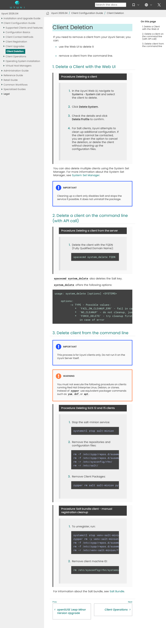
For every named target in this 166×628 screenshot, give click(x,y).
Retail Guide (11, 80)
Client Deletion (15, 51)
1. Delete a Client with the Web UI (151, 28)
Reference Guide (13, 75)
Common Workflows (16, 85)
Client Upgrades (15, 46)
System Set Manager (86, 175)
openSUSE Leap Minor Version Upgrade (71, 611)
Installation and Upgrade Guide (22, 18)
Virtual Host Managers (18, 66)
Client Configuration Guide (19, 23)
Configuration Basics (18, 32)
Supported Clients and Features (24, 28)
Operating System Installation (23, 61)
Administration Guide (16, 71)
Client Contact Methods (19, 37)
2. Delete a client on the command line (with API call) (153, 36)
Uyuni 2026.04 (9, 13)
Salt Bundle (117, 591)
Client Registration (16, 42)
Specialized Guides (15, 89)
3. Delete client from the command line (153, 45)
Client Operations (16, 56)
